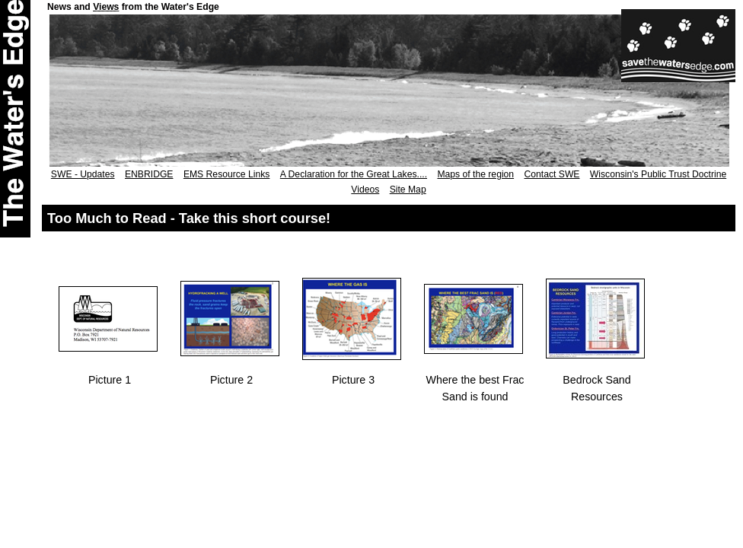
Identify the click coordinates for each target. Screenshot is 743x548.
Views (106, 7)
